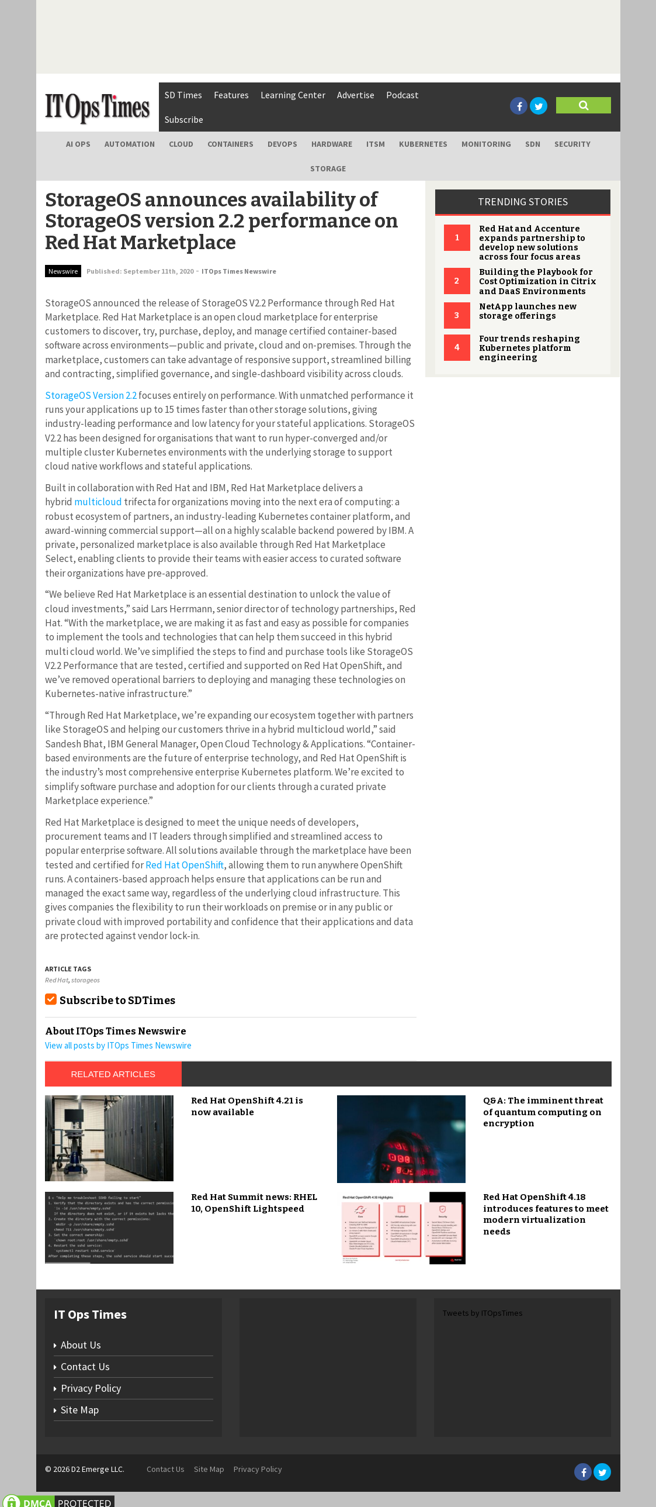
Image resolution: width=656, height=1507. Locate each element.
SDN (532, 144)
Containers (230, 144)
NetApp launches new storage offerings (528, 311)
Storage (328, 168)
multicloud (97, 501)
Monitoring (486, 144)
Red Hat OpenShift (184, 864)
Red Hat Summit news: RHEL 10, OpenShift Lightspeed (254, 1203)
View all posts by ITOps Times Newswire (118, 1045)
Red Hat (56, 979)
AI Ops (78, 144)
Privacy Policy (91, 1388)
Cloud (181, 144)
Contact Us (85, 1366)
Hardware (331, 144)
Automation (130, 144)
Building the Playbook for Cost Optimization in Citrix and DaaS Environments (537, 281)
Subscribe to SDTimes (117, 1000)
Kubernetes (423, 144)
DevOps (282, 144)
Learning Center (293, 95)
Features (231, 95)
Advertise (355, 95)
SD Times (183, 95)
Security (572, 144)
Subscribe (184, 119)
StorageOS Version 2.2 (91, 395)
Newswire (63, 271)
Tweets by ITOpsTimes (483, 1313)
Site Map (80, 1409)
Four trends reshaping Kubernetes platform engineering (529, 348)
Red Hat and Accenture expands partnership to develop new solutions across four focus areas (532, 243)
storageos (85, 979)
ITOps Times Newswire (239, 271)
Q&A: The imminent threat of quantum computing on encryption (543, 1112)
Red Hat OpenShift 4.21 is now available (247, 1106)
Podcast (402, 95)
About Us (81, 1344)
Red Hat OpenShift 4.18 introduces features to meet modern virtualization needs (546, 1214)
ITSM (375, 144)
